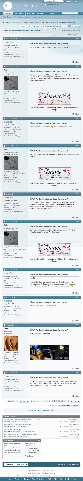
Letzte (53, 28)
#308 (77, 297)
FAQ (49, 479)
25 (51, 26)
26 (54, 26)
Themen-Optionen (72, 34)
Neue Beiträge (7, 17)
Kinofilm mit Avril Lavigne (12, 429)
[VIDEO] (27, 450)
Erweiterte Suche (75, 17)
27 (57, 26)
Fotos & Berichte (38, 479)
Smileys (27, 446)
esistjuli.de (41, 14)
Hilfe (76, 2)
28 (60, 26)
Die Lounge (16, 23)
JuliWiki (52, 14)
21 (48, 26)
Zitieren (76, 62)
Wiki (55, 479)
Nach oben (76, 405)
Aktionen (27, 17)
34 (79, 26)
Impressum (77, 479)
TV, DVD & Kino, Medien (31, 23)
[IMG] (27, 448)
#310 (77, 373)
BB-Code (28, 443)
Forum (7, 14)
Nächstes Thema (48, 410)
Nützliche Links (37, 17)
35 (44, 28)
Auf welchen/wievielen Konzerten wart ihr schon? (20, 435)
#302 (77, 66)
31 (69, 26)
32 (72, 26)
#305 (77, 194)
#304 (77, 146)
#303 (77, 118)
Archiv (69, 464)
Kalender (20, 17)
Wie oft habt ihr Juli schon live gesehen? (17, 424)
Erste (36, 26)
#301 (77, 38)
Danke (67, 479)
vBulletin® (38, 473)
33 (75, 26)
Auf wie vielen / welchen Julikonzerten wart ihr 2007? (22, 419)
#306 (77, 221)
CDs (61, 479)
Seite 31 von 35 (27, 26)
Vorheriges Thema (35, 410)
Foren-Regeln (29, 456)
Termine (18, 479)
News (10, 479)
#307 (77, 269)
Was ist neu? (19, 14)
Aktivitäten (31, 14)
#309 (77, 325)
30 (66, 26)
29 (63, 26)
